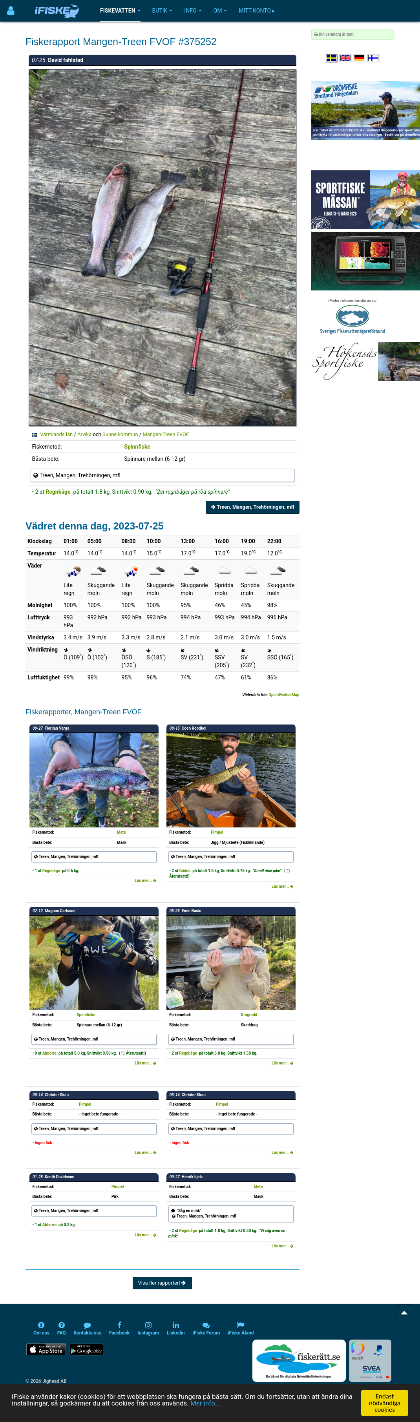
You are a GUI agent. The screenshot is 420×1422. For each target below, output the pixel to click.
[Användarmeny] (11, 11)
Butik (162, 10)
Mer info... (205, 1403)
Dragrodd (249, 1015)
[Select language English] (346, 58)
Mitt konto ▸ (257, 10)
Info (192, 10)
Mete (121, 832)
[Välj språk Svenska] (332, 58)
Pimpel (217, 832)
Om (220, 10)
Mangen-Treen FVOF (165, 434)
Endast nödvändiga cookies (384, 1403)
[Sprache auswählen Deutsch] (360, 58)
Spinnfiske (137, 447)
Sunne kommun (120, 434)
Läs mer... (146, 880)
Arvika (84, 434)
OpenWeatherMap (283, 695)
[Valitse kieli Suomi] (374, 58)
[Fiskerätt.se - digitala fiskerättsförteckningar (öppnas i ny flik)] (299, 1361)
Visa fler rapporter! (162, 1283)
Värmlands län (56, 434)
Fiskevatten (120, 10)
